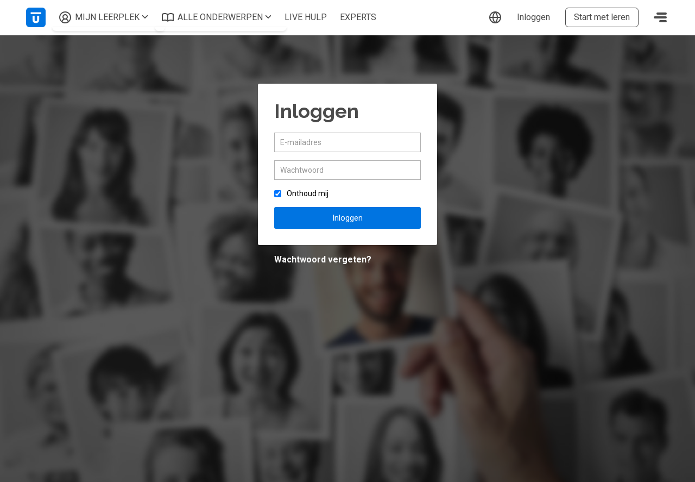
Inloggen (533, 17)
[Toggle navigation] (660, 17)
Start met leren (602, 17)
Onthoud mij (307, 193)
